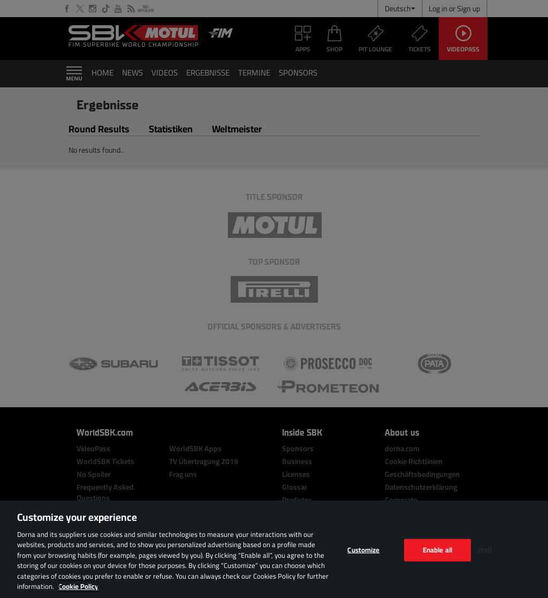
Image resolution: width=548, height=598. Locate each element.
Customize (363, 549)
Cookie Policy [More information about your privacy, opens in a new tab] (78, 586)
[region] (274, 549)
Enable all (437, 549)
